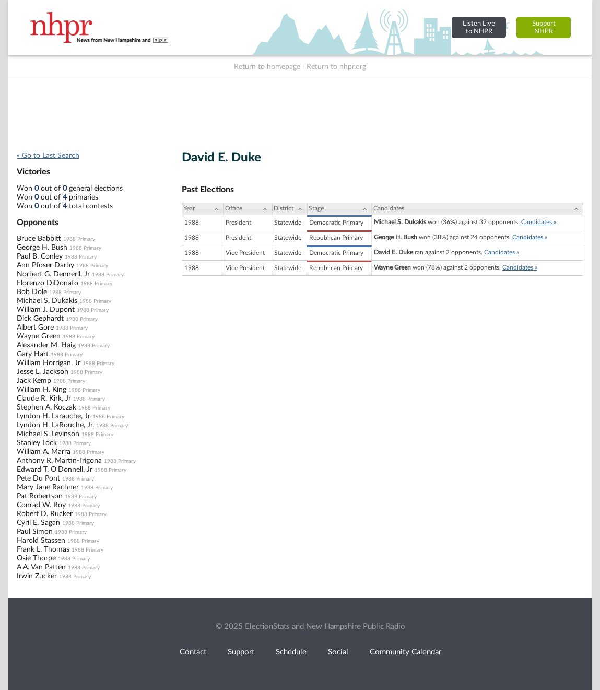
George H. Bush (42, 247)
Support (241, 652)
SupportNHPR (544, 27)
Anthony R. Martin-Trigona (59, 460)
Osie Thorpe (36, 558)
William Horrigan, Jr (48, 363)
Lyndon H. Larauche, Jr (53, 416)
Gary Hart (33, 354)
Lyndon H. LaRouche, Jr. (55, 425)
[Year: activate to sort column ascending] (202, 209)
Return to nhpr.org (336, 67)
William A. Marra (43, 451)
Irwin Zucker (37, 576)
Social (338, 652)
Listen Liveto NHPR (479, 27)
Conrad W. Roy (41, 505)
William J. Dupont (46, 309)
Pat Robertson (40, 496)
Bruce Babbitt (39, 238)
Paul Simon (35, 531)
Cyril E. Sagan (38, 523)
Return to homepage (267, 67)
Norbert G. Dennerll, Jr (53, 274)
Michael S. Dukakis (47, 301)
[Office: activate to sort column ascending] (247, 209)
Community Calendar (405, 652)
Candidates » (538, 222)
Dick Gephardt (40, 318)
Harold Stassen (41, 540)
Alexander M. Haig (46, 345)
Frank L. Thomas (43, 549)
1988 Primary (79, 239)
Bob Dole (32, 292)
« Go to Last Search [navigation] (48, 155)
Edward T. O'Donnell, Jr (54, 469)
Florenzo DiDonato (47, 283)
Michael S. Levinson (48, 434)
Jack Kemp (34, 380)
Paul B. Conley (40, 256)
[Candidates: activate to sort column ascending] (477, 209)
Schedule (291, 652)
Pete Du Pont (38, 478)
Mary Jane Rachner (48, 487)
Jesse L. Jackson (42, 372)
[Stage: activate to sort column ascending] (339, 209)
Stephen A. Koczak (46, 407)
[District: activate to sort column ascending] (289, 209)
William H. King (41, 389)
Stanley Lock (37, 443)
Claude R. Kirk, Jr (44, 398)
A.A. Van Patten (41, 567)
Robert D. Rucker (45, 514)
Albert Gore (35, 327)
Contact (193, 652)
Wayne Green (39, 336)
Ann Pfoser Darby (45, 265)
